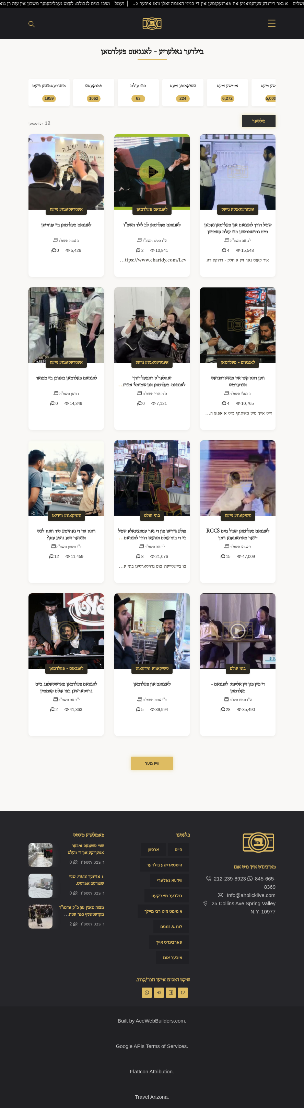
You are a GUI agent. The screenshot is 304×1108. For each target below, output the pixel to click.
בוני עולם (152, 515)
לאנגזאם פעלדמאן (152, 209)
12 (54, 556)
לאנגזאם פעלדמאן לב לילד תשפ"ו (152, 225)
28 (226, 709)
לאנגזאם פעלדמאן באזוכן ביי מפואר (66, 378)
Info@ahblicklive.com (251, 895)
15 (226, 556)
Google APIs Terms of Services (151, 1046)
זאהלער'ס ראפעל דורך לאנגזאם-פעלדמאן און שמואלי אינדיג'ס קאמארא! (152, 385)
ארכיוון (153, 849)
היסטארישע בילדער (164, 865)
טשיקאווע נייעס (238, 515)
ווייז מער (152, 763)
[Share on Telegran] (159, 993)
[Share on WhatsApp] (147, 993)
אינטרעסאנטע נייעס (66, 209)
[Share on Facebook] (171, 993)
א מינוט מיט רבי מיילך (163, 911)
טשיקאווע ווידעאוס (152, 668)
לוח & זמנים (171, 926)
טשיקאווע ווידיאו (66, 515)
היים (178, 849)
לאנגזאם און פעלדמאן (152, 684)
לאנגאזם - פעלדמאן (238, 362)
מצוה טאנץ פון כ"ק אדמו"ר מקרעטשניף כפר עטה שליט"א (81, 914)
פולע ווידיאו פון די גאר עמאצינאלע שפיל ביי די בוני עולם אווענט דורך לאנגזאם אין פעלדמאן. (152, 538)
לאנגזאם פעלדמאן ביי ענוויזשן (66, 225)
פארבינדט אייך (169, 942)
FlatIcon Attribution (151, 1071)
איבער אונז (172, 957)
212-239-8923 (226, 879)
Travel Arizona (151, 1097)
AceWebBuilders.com (160, 1021)
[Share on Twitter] (183, 993)
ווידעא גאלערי (169, 880)
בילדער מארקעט (166, 896)
